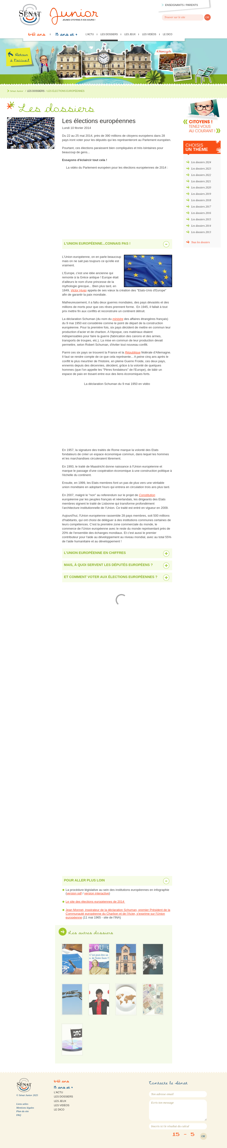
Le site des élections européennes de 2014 (95, 901)
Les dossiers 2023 (201, 168)
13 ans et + (66, 36)
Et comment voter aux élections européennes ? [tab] (110, 577)
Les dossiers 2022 (201, 175)
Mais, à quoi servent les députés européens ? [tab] (108, 565)
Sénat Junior (16, 90)
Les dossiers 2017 (201, 206)
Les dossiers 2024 (201, 162)
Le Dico (167, 34)
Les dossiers (109, 34)
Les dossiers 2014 (201, 225)
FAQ (18, 1115)
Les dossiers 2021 (201, 181)
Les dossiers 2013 (201, 232)
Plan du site (22, 1111)
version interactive (96, 893)
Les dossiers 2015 (201, 219)
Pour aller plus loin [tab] (84, 880)
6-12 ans (36, 36)
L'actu (90, 34)
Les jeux (129, 34)
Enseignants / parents (181, 5)
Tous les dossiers (200, 242)
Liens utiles (22, 1103)
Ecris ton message (178, 1110)
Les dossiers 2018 (201, 200)
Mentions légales (25, 1107)
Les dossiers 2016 (201, 213)
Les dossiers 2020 (201, 187)
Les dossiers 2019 (201, 194)
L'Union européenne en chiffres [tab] (95, 553)
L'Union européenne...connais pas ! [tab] (97, 243)
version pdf (74, 893)
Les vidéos (149, 34)
